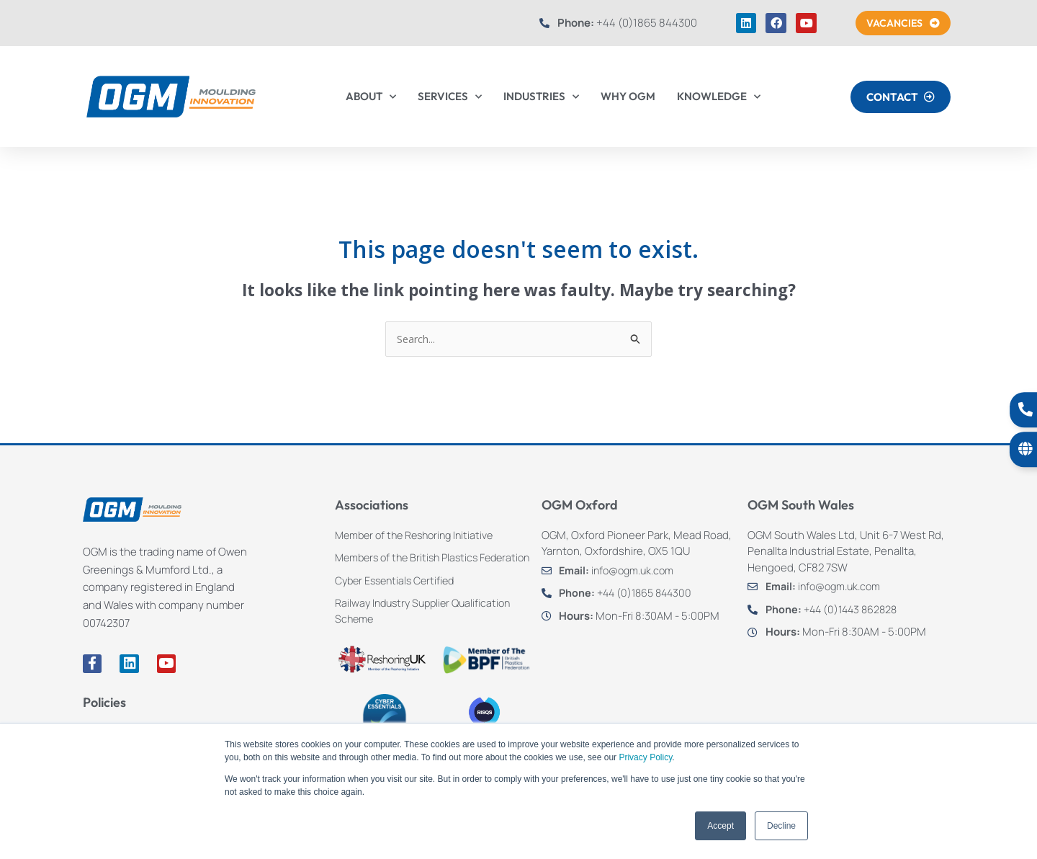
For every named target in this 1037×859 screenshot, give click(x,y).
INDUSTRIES (541, 97)
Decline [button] (781, 826)
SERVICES (450, 97)
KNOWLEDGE (718, 97)
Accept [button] (720, 826)
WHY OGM (628, 96)
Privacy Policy (645, 757)
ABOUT (371, 97)
